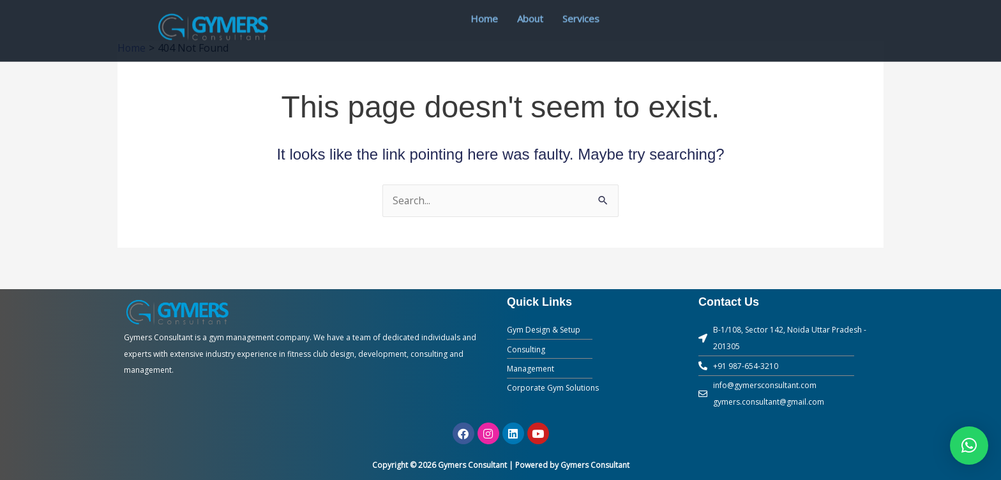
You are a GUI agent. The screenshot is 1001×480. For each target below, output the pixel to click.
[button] (969, 445)
